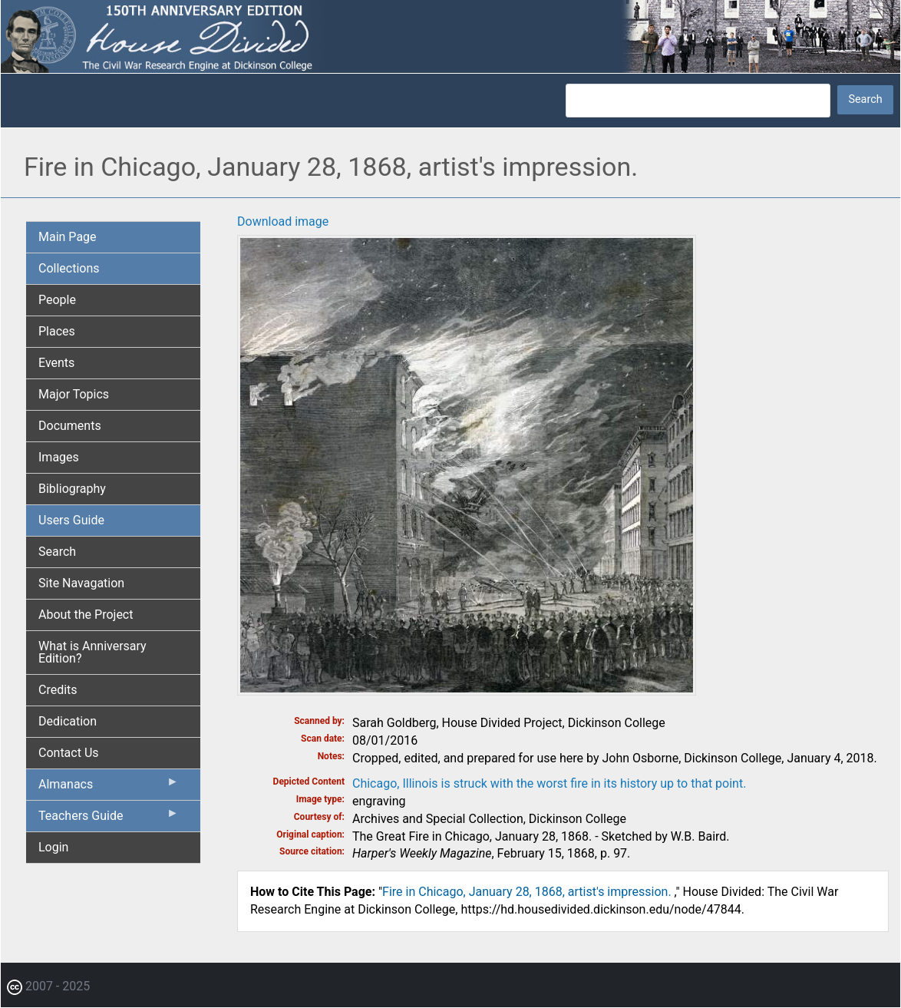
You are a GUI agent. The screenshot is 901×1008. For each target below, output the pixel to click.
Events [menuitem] (56, 362)
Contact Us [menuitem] (68, 752)
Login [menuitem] (53, 847)
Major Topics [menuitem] (73, 394)
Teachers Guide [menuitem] (108, 819)
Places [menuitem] (56, 331)
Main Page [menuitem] (67, 237)
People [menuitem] (57, 299)
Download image (282, 221)
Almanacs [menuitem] (108, 787)
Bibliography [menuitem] (72, 488)
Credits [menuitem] (58, 689)
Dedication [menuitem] (67, 721)
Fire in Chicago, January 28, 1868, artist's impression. (528, 891)
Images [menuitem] (58, 457)
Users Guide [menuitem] (71, 520)
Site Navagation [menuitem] (81, 583)
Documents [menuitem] (69, 425)
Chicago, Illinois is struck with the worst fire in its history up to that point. (549, 783)
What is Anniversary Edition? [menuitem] (92, 652)
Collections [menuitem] (69, 268)
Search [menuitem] (57, 551)
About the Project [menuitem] (85, 614)
